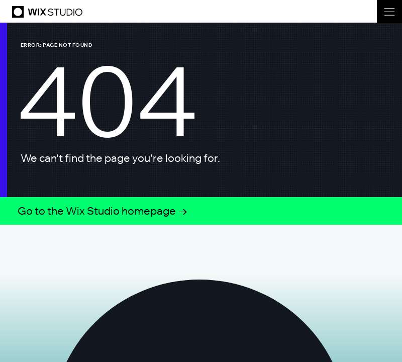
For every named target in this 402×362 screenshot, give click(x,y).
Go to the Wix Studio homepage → (103, 210)
